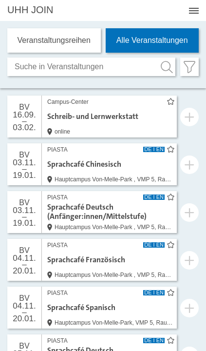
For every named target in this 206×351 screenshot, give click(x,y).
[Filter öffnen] (189, 67)
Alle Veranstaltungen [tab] (152, 40)
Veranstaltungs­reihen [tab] (54, 40)
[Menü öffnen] (194, 10)
